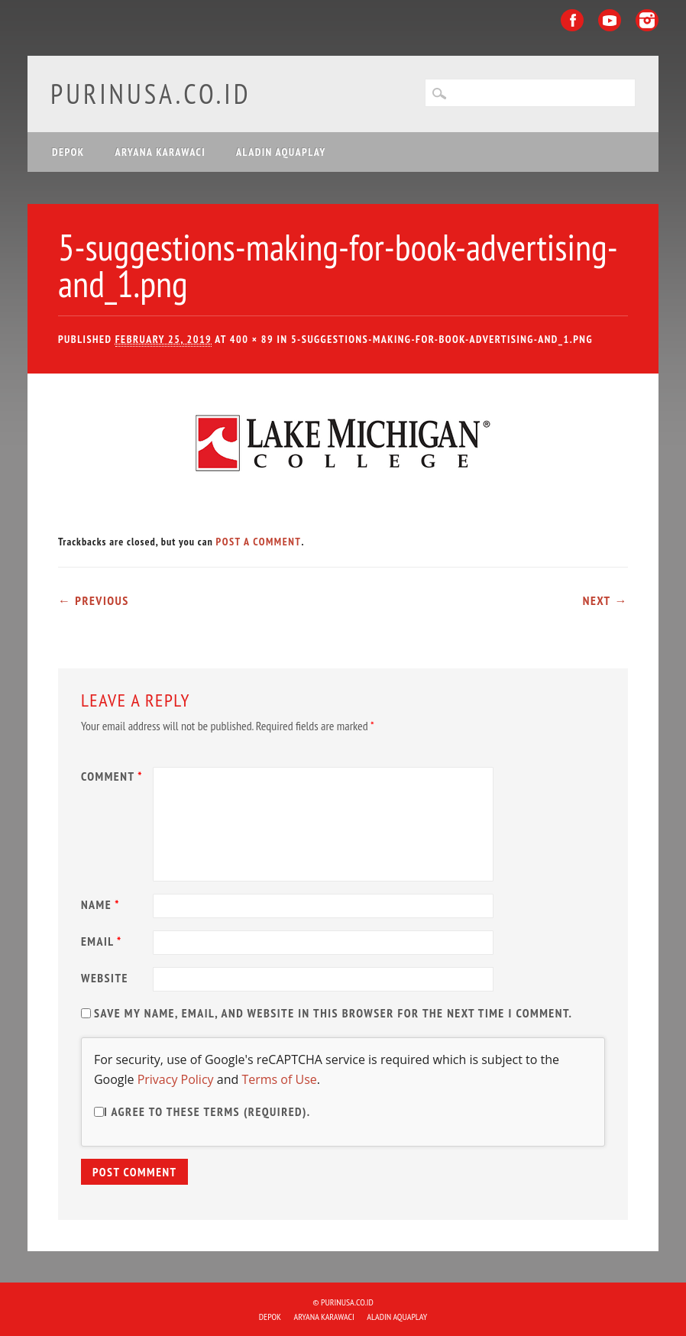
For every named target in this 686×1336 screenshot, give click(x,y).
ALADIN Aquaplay (281, 152)
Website (104, 977)
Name (102, 904)
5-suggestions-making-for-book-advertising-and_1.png (442, 339)
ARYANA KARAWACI (160, 152)
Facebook (572, 20)
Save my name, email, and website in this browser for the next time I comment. (333, 1013)
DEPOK (68, 152)
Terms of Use (278, 1079)
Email (103, 941)
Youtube (609, 20)
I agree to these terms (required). (202, 1111)
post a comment (259, 541)
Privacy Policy (176, 1079)
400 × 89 (251, 339)
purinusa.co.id (150, 94)
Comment (114, 776)
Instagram (647, 20)
